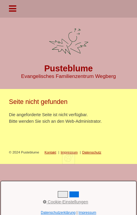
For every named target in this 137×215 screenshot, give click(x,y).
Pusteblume (68, 68)
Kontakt (50, 152)
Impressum (69, 152)
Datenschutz (91, 152)
